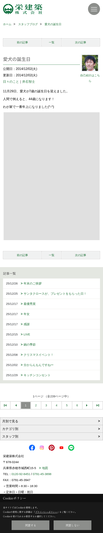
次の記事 (80, 42)
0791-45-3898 (42, 474)
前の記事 (22, 42)
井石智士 (28, 81)
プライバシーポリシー (46, 511)
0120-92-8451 (21, 474)
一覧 (51, 42)
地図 (45, 468)
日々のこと (11, 81)
